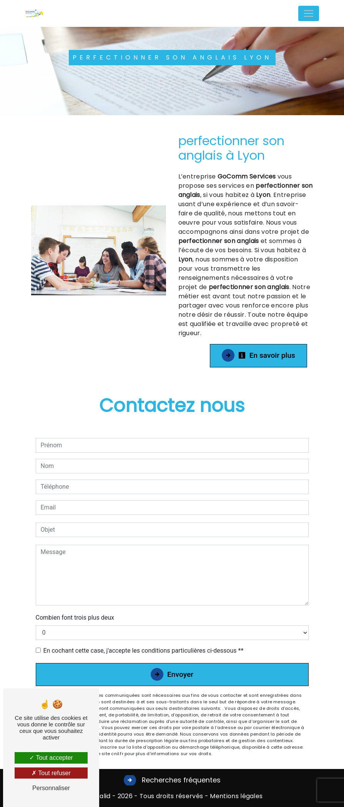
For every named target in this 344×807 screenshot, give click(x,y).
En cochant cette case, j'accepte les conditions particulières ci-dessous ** (143, 650)
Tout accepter (51, 757)
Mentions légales (235, 796)
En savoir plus (266, 355)
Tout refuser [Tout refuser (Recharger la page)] (51, 773)
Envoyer (180, 674)
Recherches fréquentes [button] (180, 780)
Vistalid (99, 796)
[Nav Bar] (308, 13)
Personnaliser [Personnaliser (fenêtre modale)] (51, 788)
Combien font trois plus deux (75, 617)
